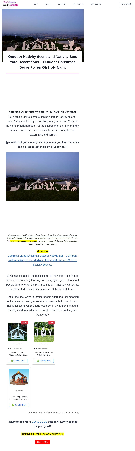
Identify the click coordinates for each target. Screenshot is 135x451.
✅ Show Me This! (17, 361)
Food (48, 4)
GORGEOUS (39, 421)
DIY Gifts (78, 4)
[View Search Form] (126, 4)
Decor (62, 4)
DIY (36, 4)
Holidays (95, 4)
